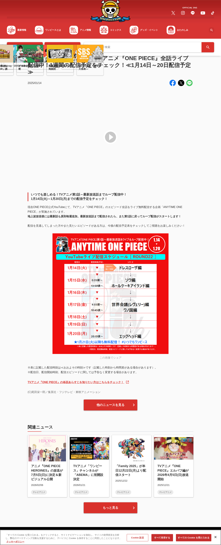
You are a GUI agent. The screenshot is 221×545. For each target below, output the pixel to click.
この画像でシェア (110, 357)
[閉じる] (215, 540)
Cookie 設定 (137, 540)
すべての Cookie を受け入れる (193, 540)
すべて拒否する (162, 540)
